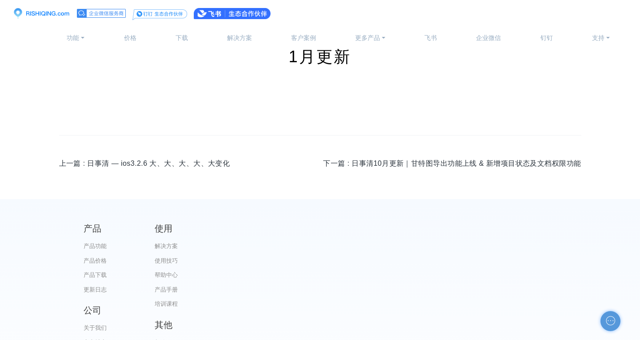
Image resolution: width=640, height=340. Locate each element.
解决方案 (239, 37)
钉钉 (546, 37)
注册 (615, 13)
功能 (73, 37)
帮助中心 (229, 275)
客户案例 (303, 37)
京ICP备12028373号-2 (270, 331)
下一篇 (452, 163)
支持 (598, 37)
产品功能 (95, 246)
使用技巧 (229, 260)
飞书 (430, 37)
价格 (130, 37)
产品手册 (229, 289)
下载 (182, 37)
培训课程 (229, 303)
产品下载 (95, 275)
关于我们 (364, 246)
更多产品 (367, 37)
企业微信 (488, 37)
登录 (580, 13)
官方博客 (364, 260)
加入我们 (364, 303)
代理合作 (364, 275)
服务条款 (364, 289)
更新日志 (95, 289)
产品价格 (95, 260)
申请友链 (500, 289)
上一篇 (144, 163)
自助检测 (500, 303)
